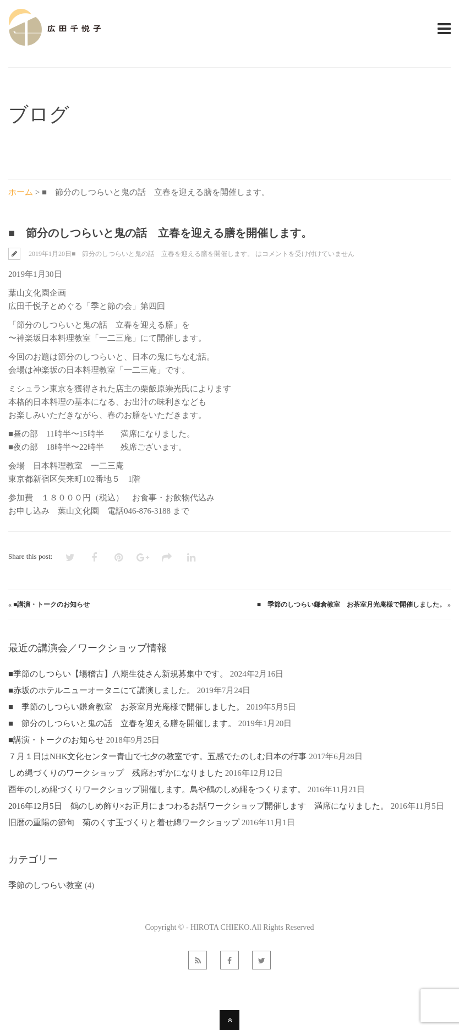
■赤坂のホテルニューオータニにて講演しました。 (101, 690)
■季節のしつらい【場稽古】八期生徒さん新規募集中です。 (118, 673)
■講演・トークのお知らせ (51, 604)
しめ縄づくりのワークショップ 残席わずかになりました (115, 773)
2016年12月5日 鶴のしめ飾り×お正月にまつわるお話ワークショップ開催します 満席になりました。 (198, 806)
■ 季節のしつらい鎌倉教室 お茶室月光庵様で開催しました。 (351, 604)
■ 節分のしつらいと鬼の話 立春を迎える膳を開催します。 (122, 723)
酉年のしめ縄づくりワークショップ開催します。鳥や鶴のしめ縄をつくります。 (156, 789)
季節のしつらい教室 (45, 885)
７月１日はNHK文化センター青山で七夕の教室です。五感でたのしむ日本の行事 (157, 756)
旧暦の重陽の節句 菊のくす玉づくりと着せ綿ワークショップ (123, 822)
